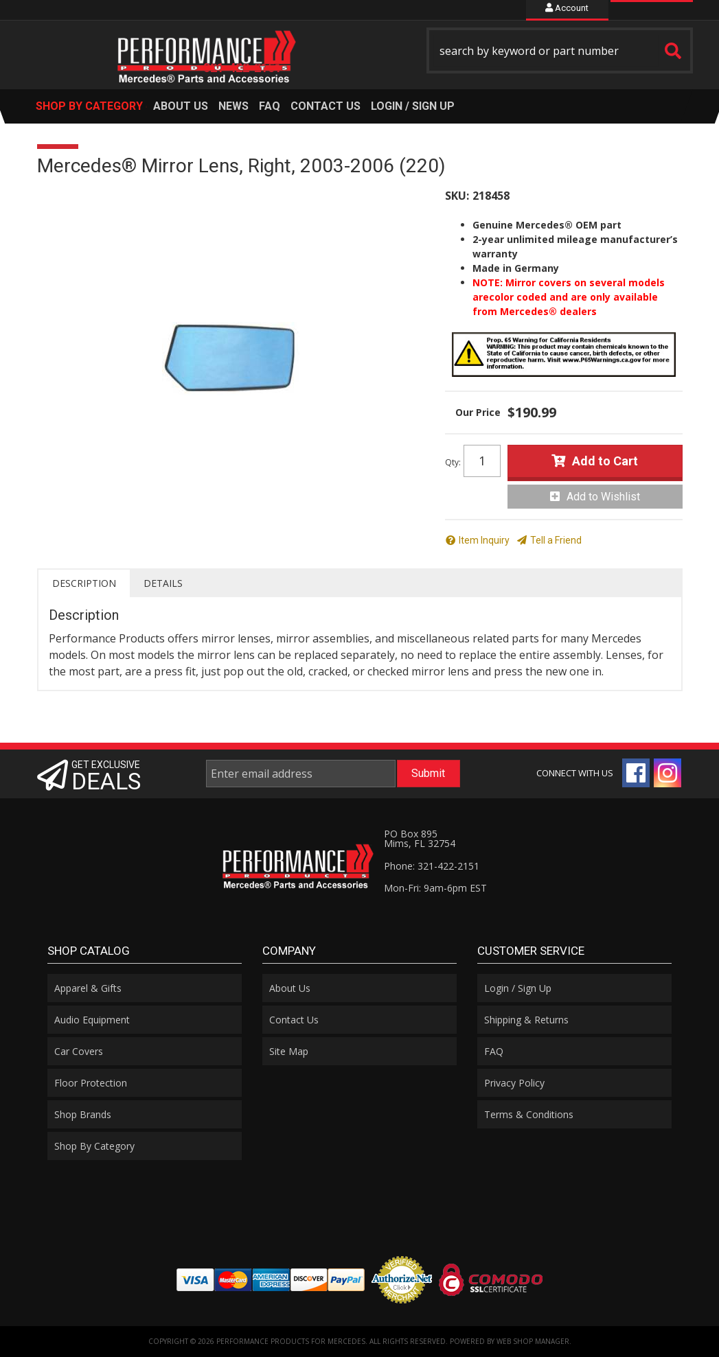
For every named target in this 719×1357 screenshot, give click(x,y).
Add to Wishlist (603, 496)
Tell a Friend (556, 540)
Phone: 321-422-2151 (431, 865)
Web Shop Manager (533, 1341)
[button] (559, 50)
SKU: (457, 195)
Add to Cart (605, 461)
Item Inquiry (484, 540)
